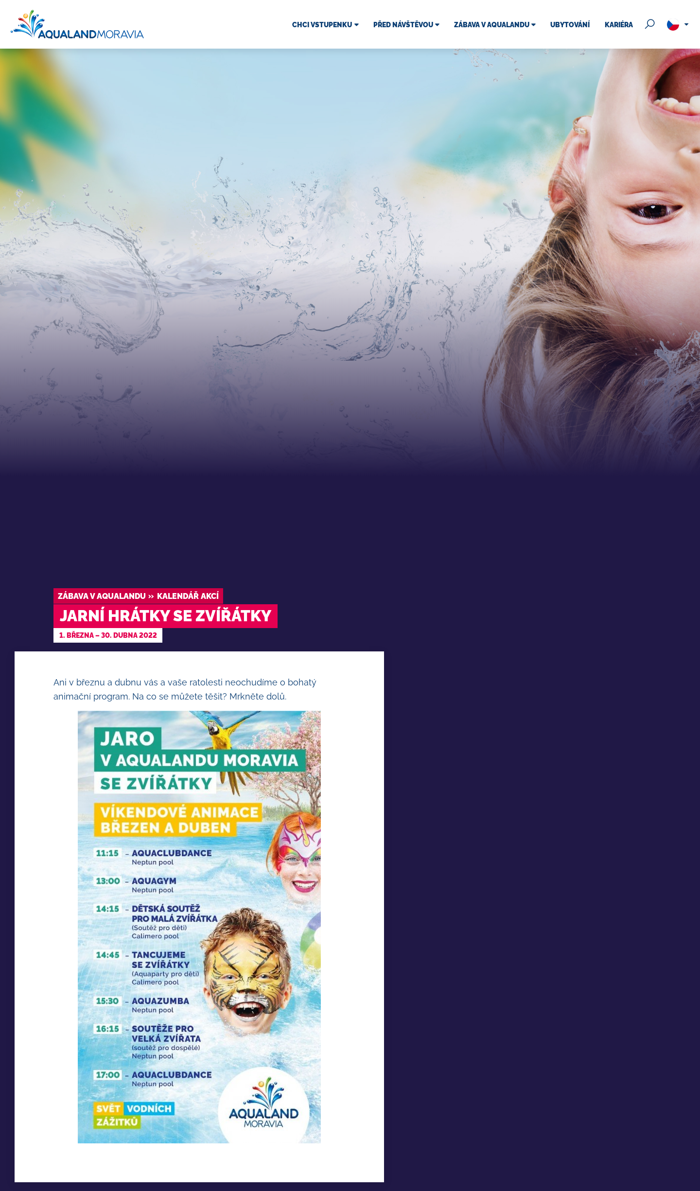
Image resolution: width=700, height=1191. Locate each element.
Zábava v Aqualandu (102, 596)
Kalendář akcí (188, 596)
